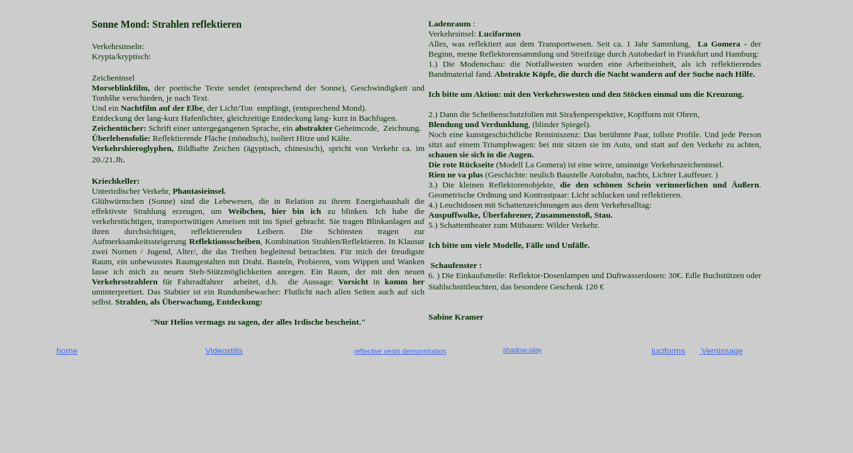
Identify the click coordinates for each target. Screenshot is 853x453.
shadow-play (522, 350)
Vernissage (721, 350)
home (67, 350)
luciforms (668, 350)
